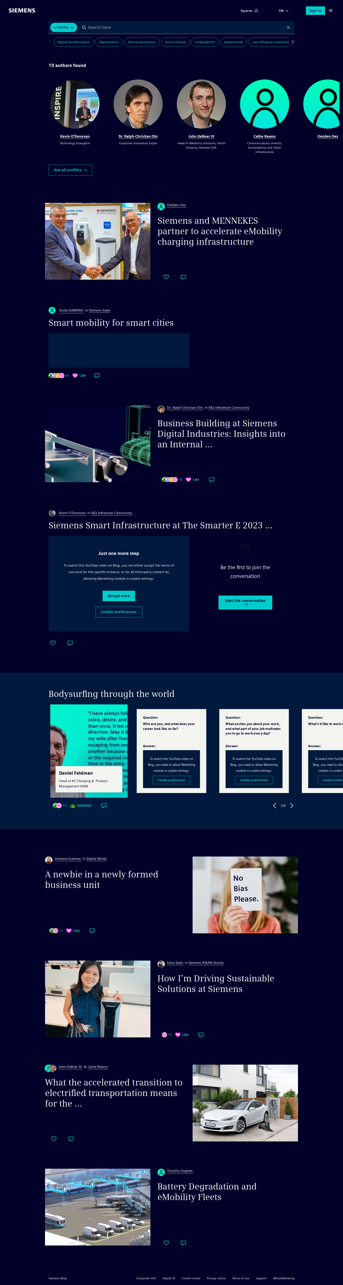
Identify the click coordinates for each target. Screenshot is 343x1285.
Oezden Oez (328, 136)
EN (281, 11)
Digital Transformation (74, 42)
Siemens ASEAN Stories (206, 963)
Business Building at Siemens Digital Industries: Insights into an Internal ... (221, 434)
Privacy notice (216, 1278)
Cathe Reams (265, 136)
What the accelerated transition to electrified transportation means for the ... (113, 1093)
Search (84, 27)
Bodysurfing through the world (112, 694)
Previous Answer (274, 805)
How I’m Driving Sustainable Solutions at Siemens (215, 983)
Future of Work (175, 42)
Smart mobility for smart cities (111, 322)
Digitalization (109, 42)
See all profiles (70, 170)
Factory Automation (142, 42)
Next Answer (291, 805)
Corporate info (146, 1278)
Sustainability (205, 42)
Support (261, 1278)
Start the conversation (245, 602)
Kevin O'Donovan (75, 136)
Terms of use (240, 1278)
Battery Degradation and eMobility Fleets (207, 1191)
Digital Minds (233, 42)
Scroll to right (291, 42)
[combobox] (186, 27)
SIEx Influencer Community (272, 42)
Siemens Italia (99, 310)
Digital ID (168, 1278)
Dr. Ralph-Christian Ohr (138, 136)
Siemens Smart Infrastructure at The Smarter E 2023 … (161, 525)
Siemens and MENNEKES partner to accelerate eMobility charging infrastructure (219, 231)
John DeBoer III (201, 136)
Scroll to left (51, 42)
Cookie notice (191, 1278)
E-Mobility (61, 27)
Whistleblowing (283, 1278)
